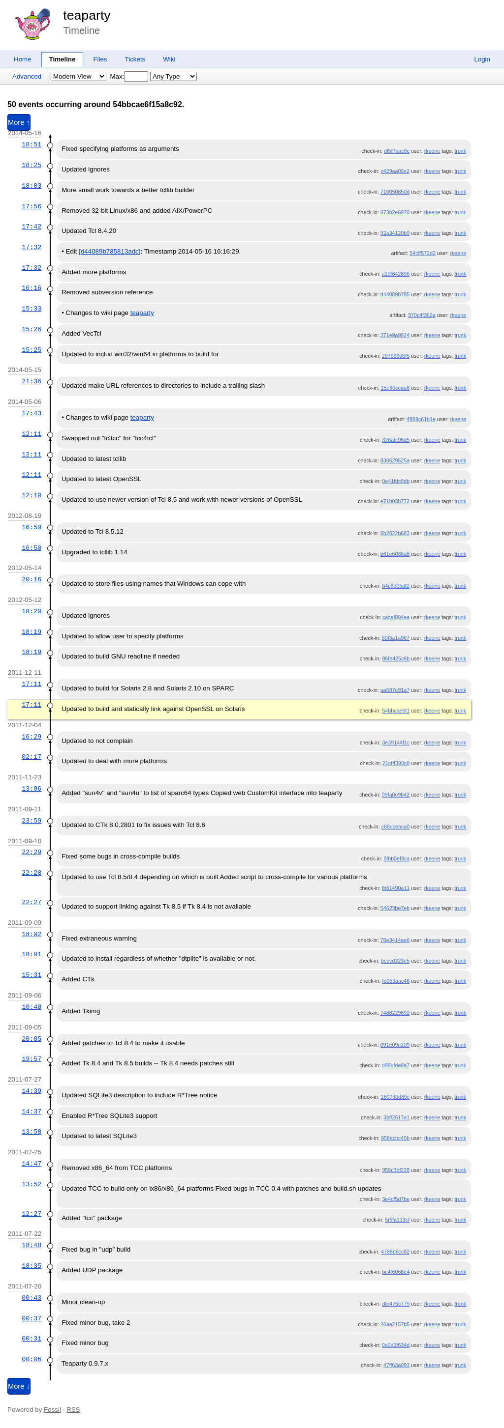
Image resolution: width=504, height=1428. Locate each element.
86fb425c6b (396, 658)
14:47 (31, 1163)
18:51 (31, 144)
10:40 (31, 1006)
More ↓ (19, 1386)
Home (23, 59)
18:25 (31, 165)
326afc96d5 (396, 440)
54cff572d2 (423, 253)
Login (482, 59)
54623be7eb (395, 908)
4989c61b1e (421, 419)
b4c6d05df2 (396, 586)
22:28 (31, 872)
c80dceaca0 (395, 826)
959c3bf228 (396, 1170)
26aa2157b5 (395, 1324)
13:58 (31, 1131)
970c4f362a (422, 315)
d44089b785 (395, 294)
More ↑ (19, 122)
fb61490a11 (396, 888)
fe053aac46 (396, 981)
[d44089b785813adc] (109, 251)
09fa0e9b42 (396, 795)
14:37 (31, 1111)
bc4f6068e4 (396, 1272)
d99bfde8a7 (396, 1065)
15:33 (31, 308)
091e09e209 (395, 1045)
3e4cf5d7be (396, 1199)
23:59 (31, 820)
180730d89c (395, 1097)
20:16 (31, 579)
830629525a (395, 460)
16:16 (31, 288)
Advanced (26, 76)
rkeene (432, 151)
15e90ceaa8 (395, 388)
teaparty (86, 15)
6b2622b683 (395, 533)
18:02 (31, 934)
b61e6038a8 (395, 554)
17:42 (31, 226)
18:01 (31, 954)
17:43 (31, 413)
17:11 (31, 684)
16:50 (31, 527)
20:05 (31, 1038)
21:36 (31, 381)
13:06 (31, 788)
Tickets (135, 59)
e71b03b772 (395, 501)
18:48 (31, 1245)
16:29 (31, 736)
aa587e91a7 (395, 690)
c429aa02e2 (395, 171)
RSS (73, 1409)
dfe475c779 (396, 1304)
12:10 (31, 495)
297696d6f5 (396, 356)
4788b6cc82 (395, 1252)
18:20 (31, 611)
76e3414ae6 (395, 940)
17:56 (31, 206)
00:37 (31, 1318)
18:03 (31, 185)
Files (100, 59)
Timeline (62, 59)
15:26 (31, 329)
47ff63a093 (396, 1365)
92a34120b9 (395, 233)
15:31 (31, 975)
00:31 (31, 1338)
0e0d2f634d (396, 1345)
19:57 (31, 1059)
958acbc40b (395, 1138)
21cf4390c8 (396, 763)
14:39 (31, 1090)
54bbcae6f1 (396, 711)
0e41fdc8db (396, 481)
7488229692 (395, 1013)
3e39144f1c (396, 742)
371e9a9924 (395, 335)
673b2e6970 (395, 212)
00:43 (31, 1297)
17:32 (31, 247)
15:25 (31, 349)
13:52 (31, 1184)
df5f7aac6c (397, 151)
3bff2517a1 (396, 1117)
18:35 (31, 1265)
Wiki (169, 59)
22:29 (31, 852)
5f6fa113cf (397, 1220)
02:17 (31, 756)
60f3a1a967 (396, 638)
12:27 (31, 1213)
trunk (460, 151)
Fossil (52, 1409)
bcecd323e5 (395, 961)
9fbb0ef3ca (396, 858)
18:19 (31, 632)
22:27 (31, 902)
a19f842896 (396, 274)
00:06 (31, 1359)
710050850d (395, 192)
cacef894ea (396, 617)
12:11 (31, 433)
